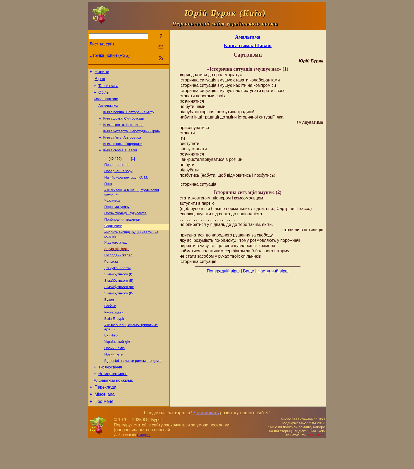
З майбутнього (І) (118, 292)
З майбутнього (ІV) (119, 312)
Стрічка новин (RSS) (110, 55)
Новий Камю (114, 371)
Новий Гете (113, 378)
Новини (102, 72)
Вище (248, 271)
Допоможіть (206, 441)
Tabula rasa (108, 88)
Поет (108, 194)
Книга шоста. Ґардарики (122, 152)
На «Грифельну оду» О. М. (126, 187)
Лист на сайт (102, 44)
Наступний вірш (273, 271)
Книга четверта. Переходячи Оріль (131, 138)
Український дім (117, 364)
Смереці (143, 464)
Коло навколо (106, 103)
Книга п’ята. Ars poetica (122, 145)
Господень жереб (118, 271)
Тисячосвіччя (110, 392)
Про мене (104, 430)
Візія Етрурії (114, 340)
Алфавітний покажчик (113, 407)
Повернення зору (118, 181)
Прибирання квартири (122, 233)
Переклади (105, 414)
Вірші (100, 80)
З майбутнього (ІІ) (118, 298)
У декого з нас (116, 257)
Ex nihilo (110, 357)
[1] (133, 167)
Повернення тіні (117, 174)
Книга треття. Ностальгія (123, 131)
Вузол (109, 319)
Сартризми (113, 240)
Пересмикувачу (116, 219)
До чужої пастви (117, 285)
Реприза (111, 278)
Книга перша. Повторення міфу (128, 117)
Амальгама (108, 110)
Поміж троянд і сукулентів (125, 226)
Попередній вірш (223, 271)
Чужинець (112, 212)
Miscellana (105, 422)
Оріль (103, 95)
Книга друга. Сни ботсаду (124, 124)
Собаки (110, 326)
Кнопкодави (114, 333)
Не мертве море (113, 400)
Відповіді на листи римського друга (133, 385)
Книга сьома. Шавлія (120, 159)
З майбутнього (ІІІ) (119, 305)
